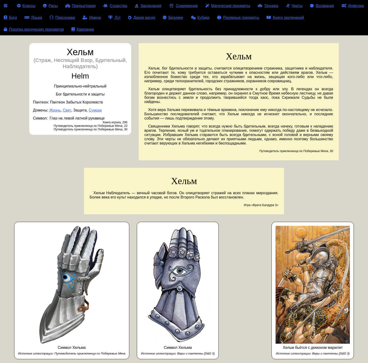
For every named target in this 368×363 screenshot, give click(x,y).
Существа (115, 6)
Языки (33, 18)
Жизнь (55, 110)
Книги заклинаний (285, 18)
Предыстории (80, 6)
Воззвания (322, 6)
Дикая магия (141, 18)
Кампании (82, 29)
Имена (92, 18)
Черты (294, 6)
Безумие (173, 18)
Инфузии (353, 6)
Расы (50, 6)
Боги (10, 18)
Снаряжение (183, 6)
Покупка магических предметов (34, 29)
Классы (26, 6)
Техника (268, 6)
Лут (114, 18)
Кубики (200, 18)
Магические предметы (227, 6)
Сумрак (95, 110)
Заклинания (148, 6)
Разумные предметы (238, 18)
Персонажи (62, 18)
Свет (67, 110)
